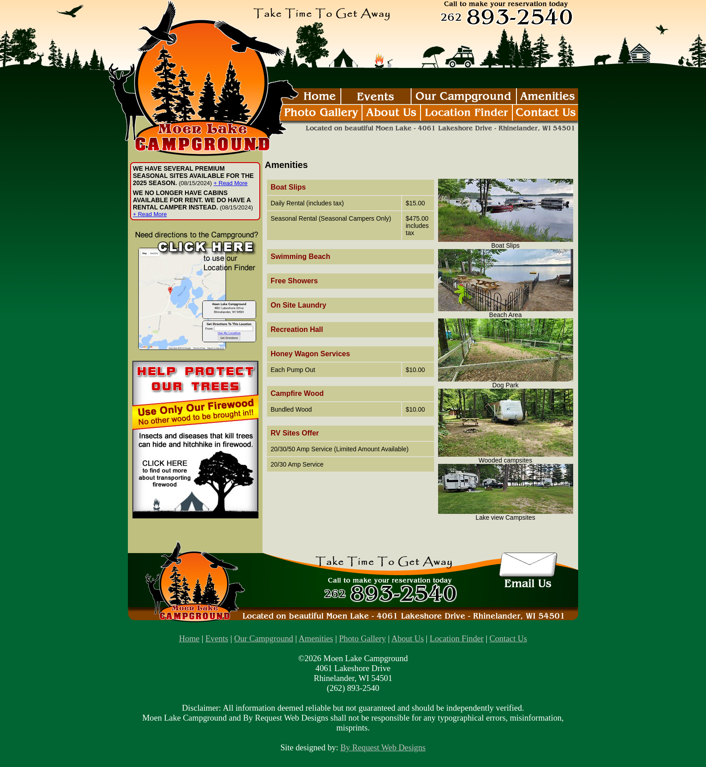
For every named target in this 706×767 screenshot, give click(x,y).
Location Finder (457, 638)
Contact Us (508, 638)
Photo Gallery (362, 638)
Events (216, 638)
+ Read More (230, 183)
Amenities (316, 638)
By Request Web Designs (382, 747)
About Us (407, 638)
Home (189, 638)
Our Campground (263, 638)
